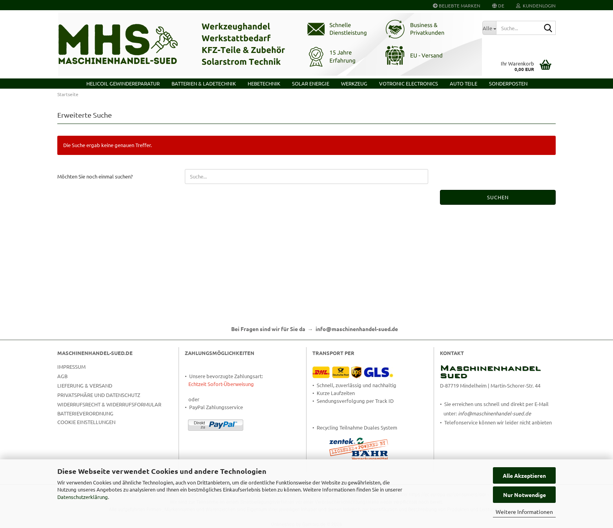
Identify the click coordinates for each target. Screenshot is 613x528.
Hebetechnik (264, 83)
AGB (62, 376)
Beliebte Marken (456, 5)
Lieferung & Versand (84, 385)
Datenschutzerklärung (82, 496)
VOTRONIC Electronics (408, 83)
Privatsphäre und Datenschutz (98, 394)
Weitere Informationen (524, 511)
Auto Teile (463, 83)
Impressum (71, 366)
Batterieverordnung (85, 413)
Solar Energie (310, 83)
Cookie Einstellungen (86, 422)
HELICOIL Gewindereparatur (123, 83)
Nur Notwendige (524, 494)
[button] (498, 5)
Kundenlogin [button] (536, 5)
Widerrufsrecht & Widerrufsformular (109, 404)
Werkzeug (354, 83)
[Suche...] (489, 28)
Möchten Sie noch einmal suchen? (95, 176)
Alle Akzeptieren (524, 475)
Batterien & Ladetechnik (203, 83)
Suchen (498, 197)
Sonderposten (508, 83)
